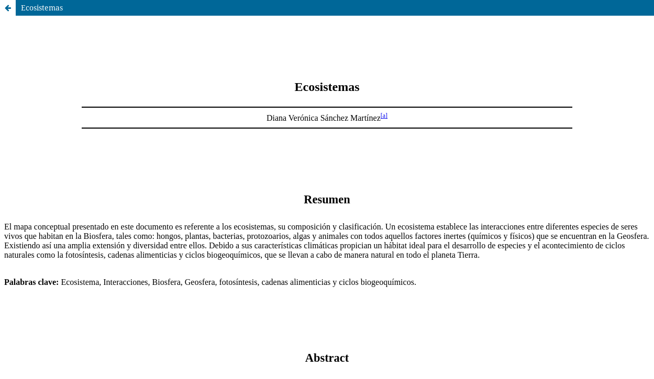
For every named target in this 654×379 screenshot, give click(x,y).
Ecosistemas (42, 8)
